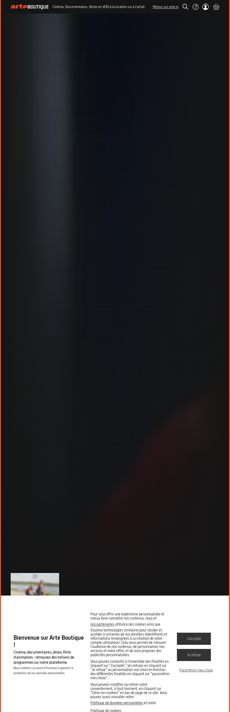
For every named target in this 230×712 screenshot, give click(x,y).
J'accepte (194, 638)
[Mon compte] (205, 7)
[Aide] (195, 7)
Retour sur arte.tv (166, 6)
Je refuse (194, 654)
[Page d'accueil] (30, 7)
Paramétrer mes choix (196, 670)
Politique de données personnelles (116, 702)
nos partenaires (102, 624)
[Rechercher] (185, 7)
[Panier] (216, 7)
